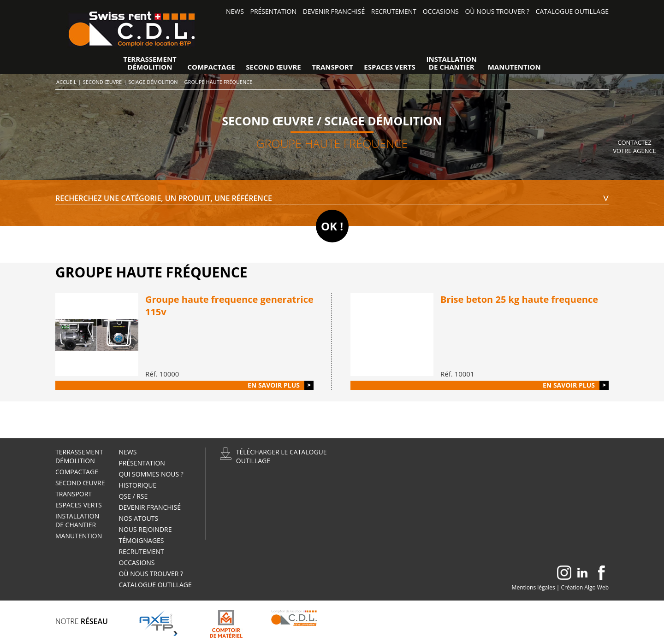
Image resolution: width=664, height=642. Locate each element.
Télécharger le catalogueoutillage (281, 456)
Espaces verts (389, 67)
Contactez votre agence (634, 146)
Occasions (441, 11)
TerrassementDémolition (150, 63)
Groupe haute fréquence (218, 81)
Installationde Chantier (452, 63)
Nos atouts (138, 518)
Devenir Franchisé (334, 11)
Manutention (514, 67)
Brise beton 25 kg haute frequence (519, 299)
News (235, 11)
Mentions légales (533, 587)
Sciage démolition (153, 81)
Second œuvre (273, 67)
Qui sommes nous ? (151, 474)
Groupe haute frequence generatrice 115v (229, 305)
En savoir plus (274, 385)
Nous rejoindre (146, 529)
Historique (137, 485)
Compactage (211, 67)
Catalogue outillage (572, 11)
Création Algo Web (585, 587)
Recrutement (393, 11)
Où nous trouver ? (497, 11)
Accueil (66, 81)
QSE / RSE (133, 496)
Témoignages (141, 540)
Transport (332, 67)
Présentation (273, 11)
